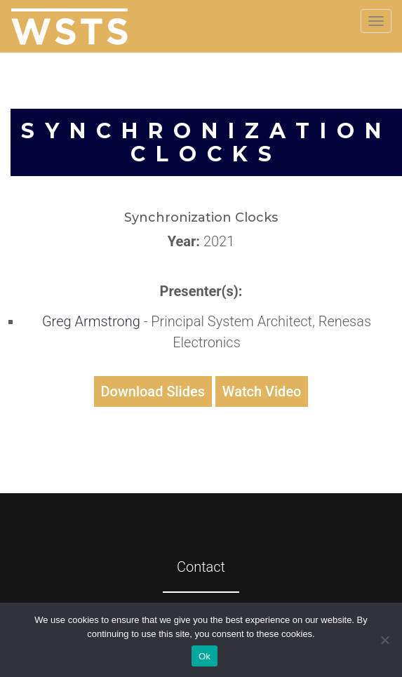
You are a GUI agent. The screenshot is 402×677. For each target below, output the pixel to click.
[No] (384, 640)
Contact (201, 566)
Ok (204, 656)
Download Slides (153, 391)
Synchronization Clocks (206, 142)
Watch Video (262, 391)
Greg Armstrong (93, 321)
